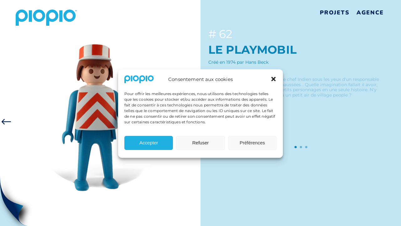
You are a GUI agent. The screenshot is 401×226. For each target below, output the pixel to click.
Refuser (200, 145)
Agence (370, 12)
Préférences (252, 145)
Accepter (148, 145)
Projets (335, 12)
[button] (273, 82)
